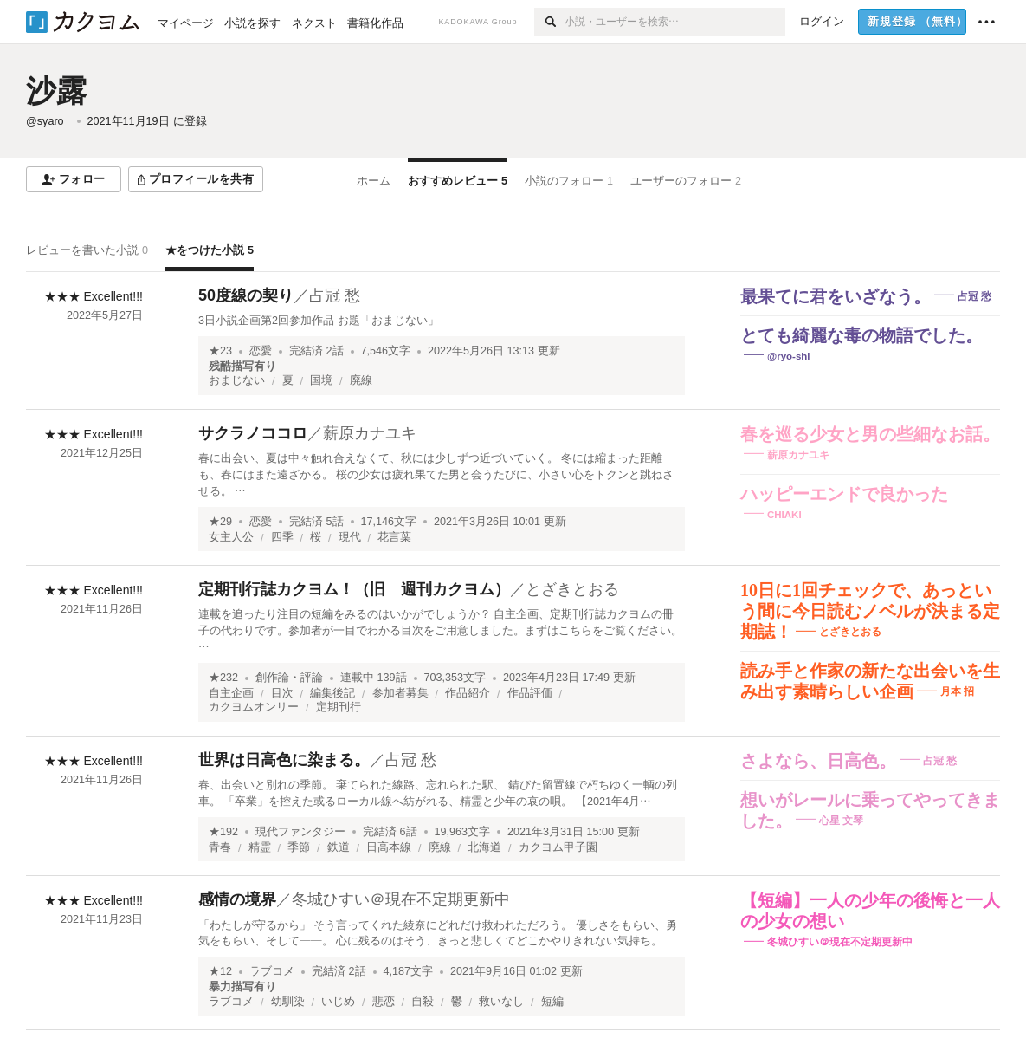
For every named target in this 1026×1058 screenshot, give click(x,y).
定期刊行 (338, 707)
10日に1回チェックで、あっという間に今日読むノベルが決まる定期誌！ (870, 611)
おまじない (237, 380)
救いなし (501, 1002)
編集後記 (332, 693)
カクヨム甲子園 (558, 847)
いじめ (338, 1002)
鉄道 (338, 847)
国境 (321, 380)
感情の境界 (237, 899)
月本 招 (957, 691)
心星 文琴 (841, 820)
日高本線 (388, 847)
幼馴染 (288, 1002)
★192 (223, 832)
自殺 (422, 1002)
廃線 (361, 380)
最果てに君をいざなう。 (835, 296)
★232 (223, 678)
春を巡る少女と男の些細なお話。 (870, 434)
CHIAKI (784, 515)
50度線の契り (246, 295)
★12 (220, 971)
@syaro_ (48, 121)
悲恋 (383, 1002)
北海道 (484, 847)
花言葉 (394, 537)
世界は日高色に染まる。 (284, 760)
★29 (220, 522)
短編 (552, 1002)
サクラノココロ (252, 433)
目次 (282, 693)
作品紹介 (467, 693)
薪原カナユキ (369, 433)
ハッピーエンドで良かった (844, 493)
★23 (220, 351)
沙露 (56, 90)
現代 (350, 537)
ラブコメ (271, 971)
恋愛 (260, 351)
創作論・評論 (289, 678)
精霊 (259, 847)
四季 (282, 537)
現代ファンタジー (300, 832)
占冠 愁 (334, 295)
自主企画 (231, 693)
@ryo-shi (788, 356)
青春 (220, 847)
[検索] (549, 22)
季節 (298, 847)
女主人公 (231, 537)
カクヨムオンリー (254, 707)
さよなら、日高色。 (818, 760)
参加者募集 (400, 693)
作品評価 (529, 693)
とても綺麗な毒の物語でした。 (861, 335)
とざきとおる (572, 589)
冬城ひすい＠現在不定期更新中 (401, 899)
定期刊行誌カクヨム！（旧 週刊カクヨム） (354, 589)
